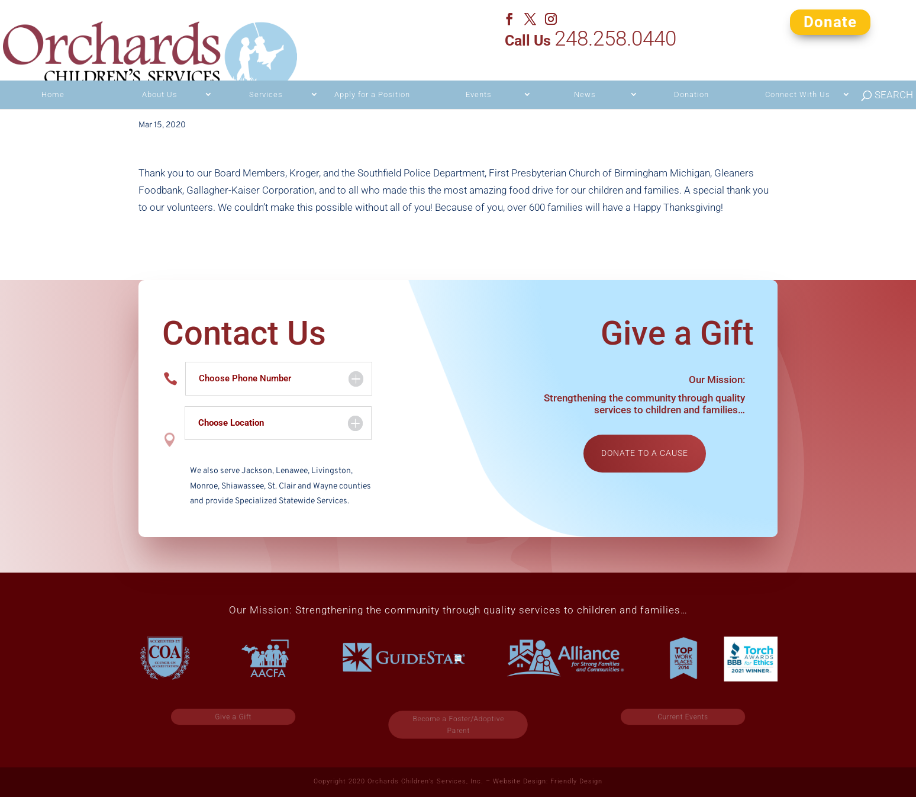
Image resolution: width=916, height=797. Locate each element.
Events (479, 73)
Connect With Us (797, 73)
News (585, 73)
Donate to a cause (644, 453)
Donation (691, 73)
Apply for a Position (372, 73)
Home (52, 73)
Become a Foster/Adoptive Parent (458, 725)
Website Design (519, 781)
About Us (160, 73)
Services (266, 73)
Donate (830, 21)
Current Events (683, 717)
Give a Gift (233, 717)
